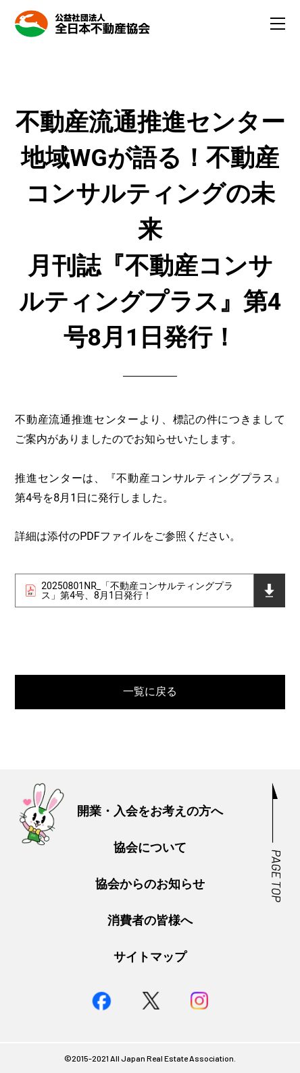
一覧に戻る (150, 691)
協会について (150, 847)
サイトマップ (150, 957)
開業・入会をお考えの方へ (150, 811)
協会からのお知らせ (150, 884)
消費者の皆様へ (150, 920)
